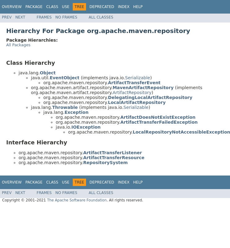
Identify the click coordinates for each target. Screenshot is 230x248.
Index (124, 7)
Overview (12, 7)
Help (138, 7)
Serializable (137, 77)
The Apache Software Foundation (77, 200)
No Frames (66, 17)
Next (20, 17)
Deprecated (101, 7)
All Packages (18, 45)
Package (33, 7)
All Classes (101, 17)
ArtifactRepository (132, 92)
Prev (6, 17)
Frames (44, 17)
